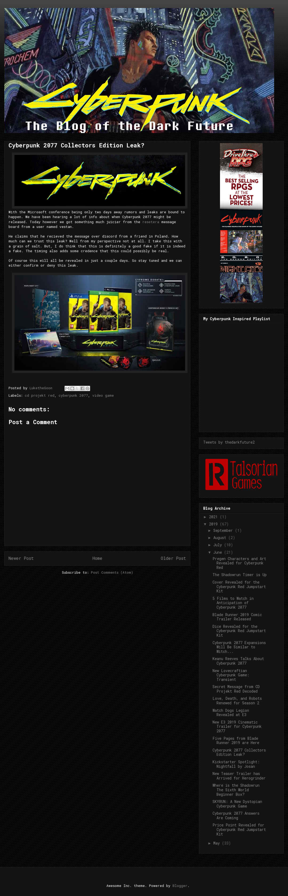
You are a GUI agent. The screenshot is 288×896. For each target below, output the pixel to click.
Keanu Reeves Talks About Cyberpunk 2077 (238, 661)
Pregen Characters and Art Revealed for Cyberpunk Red (239, 563)
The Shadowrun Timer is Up (240, 574)
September (224, 530)
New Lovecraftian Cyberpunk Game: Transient (231, 675)
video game (103, 395)
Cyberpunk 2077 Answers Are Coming (236, 815)
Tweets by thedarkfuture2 (229, 442)
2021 (214, 516)
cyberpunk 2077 (73, 395)
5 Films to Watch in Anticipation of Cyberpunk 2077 (233, 603)
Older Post (173, 558)
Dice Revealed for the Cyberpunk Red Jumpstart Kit (239, 631)
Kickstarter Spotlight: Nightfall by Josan (236, 764)
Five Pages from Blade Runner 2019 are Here (236, 740)
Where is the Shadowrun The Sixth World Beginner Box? (236, 790)
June (218, 552)
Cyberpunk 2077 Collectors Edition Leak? (239, 752)
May (217, 843)
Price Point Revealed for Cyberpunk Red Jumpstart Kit (239, 829)
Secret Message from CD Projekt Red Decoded (236, 689)
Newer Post (21, 558)
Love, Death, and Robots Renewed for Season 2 (237, 700)
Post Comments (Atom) (112, 572)
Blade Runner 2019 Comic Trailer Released (237, 617)
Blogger (180, 885)
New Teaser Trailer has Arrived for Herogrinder (239, 776)
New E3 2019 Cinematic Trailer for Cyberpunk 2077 (237, 727)
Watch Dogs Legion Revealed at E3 (231, 712)
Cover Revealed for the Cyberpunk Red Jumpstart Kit (239, 587)
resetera (150, 221)
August (220, 537)
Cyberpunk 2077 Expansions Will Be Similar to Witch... (239, 647)
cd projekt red (39, 395)
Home (97, 558)
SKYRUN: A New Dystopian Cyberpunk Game (237, 804)
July (218, 544)
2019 (214, 524)
